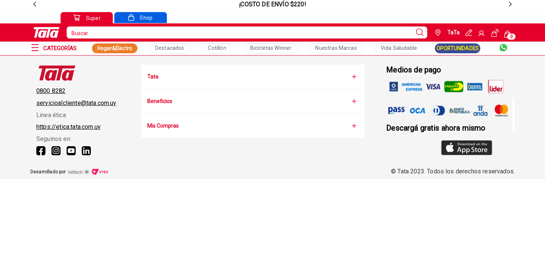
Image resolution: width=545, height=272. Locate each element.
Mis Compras (252, 125)
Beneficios (252, 101)
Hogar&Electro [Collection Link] (114, 48)
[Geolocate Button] (446, 32)
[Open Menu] (34, 48)
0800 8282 (50, 90)
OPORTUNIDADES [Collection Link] (457, 48)
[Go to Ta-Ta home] (46, 32)
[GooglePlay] (413, 148)
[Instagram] (56, 155)
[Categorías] (59, 48)
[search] (247, 32)
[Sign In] (481, 33)
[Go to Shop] (140, 17)
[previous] (34, 4)
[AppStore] (466, 148)
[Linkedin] (86, 155)
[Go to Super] (87, 18)
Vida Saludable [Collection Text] (399, 48)
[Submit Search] (419, 32)
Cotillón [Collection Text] (217, 48)
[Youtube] (71, 155)
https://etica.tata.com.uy (68, 126)
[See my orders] (495, 32)
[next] (510, 4)
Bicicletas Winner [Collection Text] (271, 48)
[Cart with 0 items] (508, 33)
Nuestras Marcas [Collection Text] (336, 48)
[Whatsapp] (503, 48)
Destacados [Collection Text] (169, 48)
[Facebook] (40, 155)
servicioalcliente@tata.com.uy (76, 103)
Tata (252, 76)
